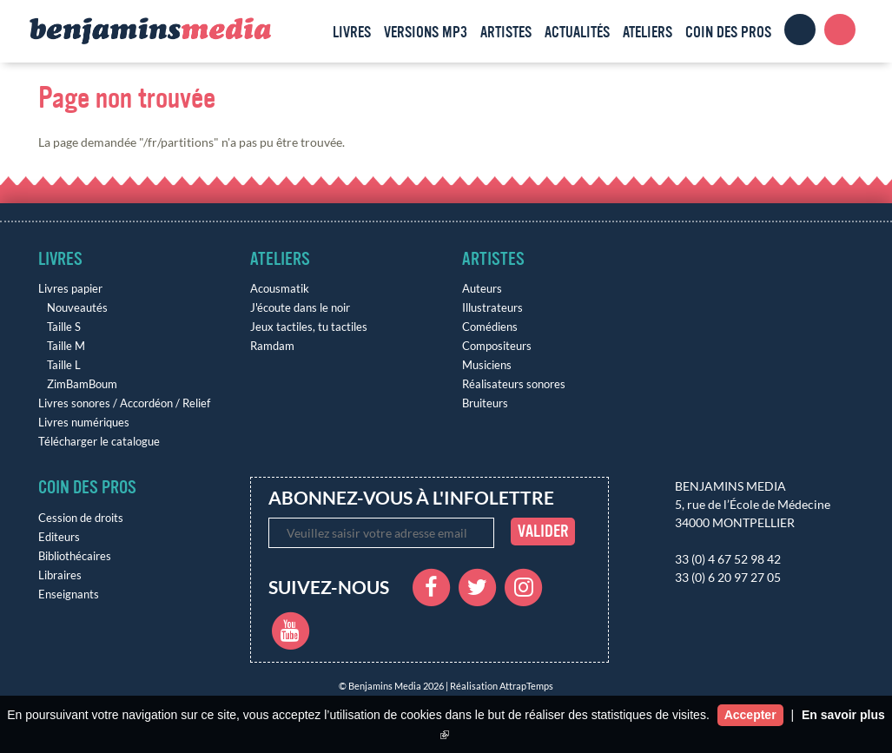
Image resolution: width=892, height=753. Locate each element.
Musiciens (487, 365)
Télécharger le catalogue (99, 441)
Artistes (506, 32)
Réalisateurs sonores (513, 384)
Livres (352, 32)
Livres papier (70, 288)
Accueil (310, 29)
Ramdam (272, 346)
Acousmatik (279, 288)
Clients (800, 29)
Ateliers (647, 32)
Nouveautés (77, 307)
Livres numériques (83, 422)
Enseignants (68, 594)
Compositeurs (497, 346)
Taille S (64, 327)
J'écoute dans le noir (300, 307)
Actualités (577, 32)
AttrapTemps (526, 685)
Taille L (64, 365)
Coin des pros (728, 32)
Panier (840, 29)
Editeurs (59, 537)
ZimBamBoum (82, 384)
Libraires (60, 575)
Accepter (750, 715)
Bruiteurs (485, 403)
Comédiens (490, 327)
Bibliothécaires (74, 556)
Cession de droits (80, 518)
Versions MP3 (425, 32)
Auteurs (482, 288)
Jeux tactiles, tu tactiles (308, 327)
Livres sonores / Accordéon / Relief (124, 403)
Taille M (66, 346)
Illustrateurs (492, 307)
